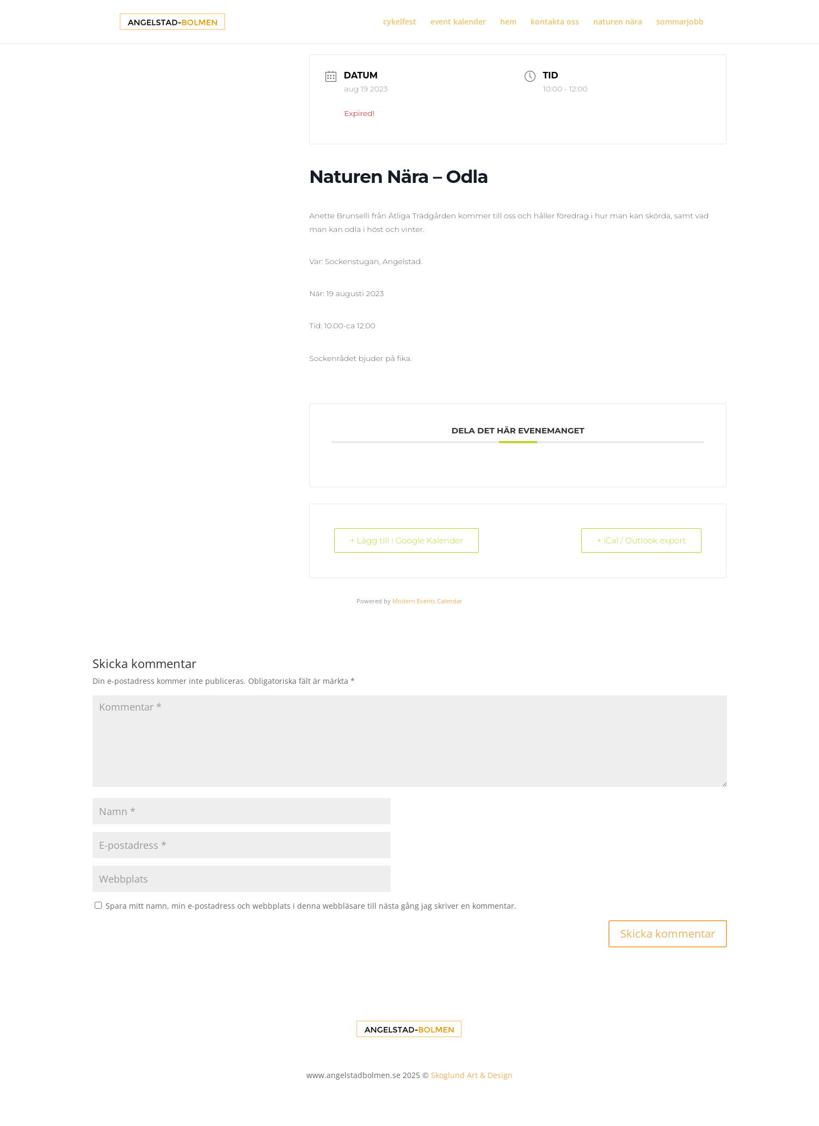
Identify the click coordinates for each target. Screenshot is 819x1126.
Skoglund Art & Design (472, 1075)
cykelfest (399, 22)
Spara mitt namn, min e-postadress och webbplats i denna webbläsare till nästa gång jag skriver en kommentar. (311, 906)
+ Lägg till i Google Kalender (406, 540)
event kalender (458, 22)
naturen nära (617, 22)
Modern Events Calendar (427, 601)
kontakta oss (555, 22)
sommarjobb (680, 22)
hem (508, 22)
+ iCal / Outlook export (641, 540)
